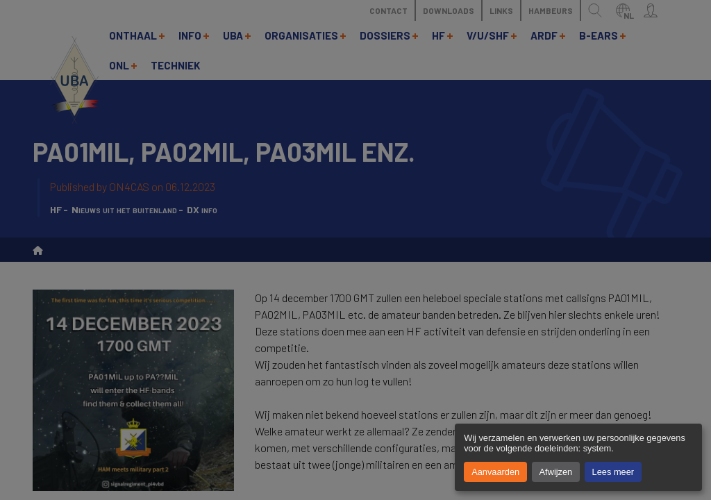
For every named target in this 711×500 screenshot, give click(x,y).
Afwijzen (556, 472)
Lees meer (613, 472)
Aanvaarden (495, 472)
